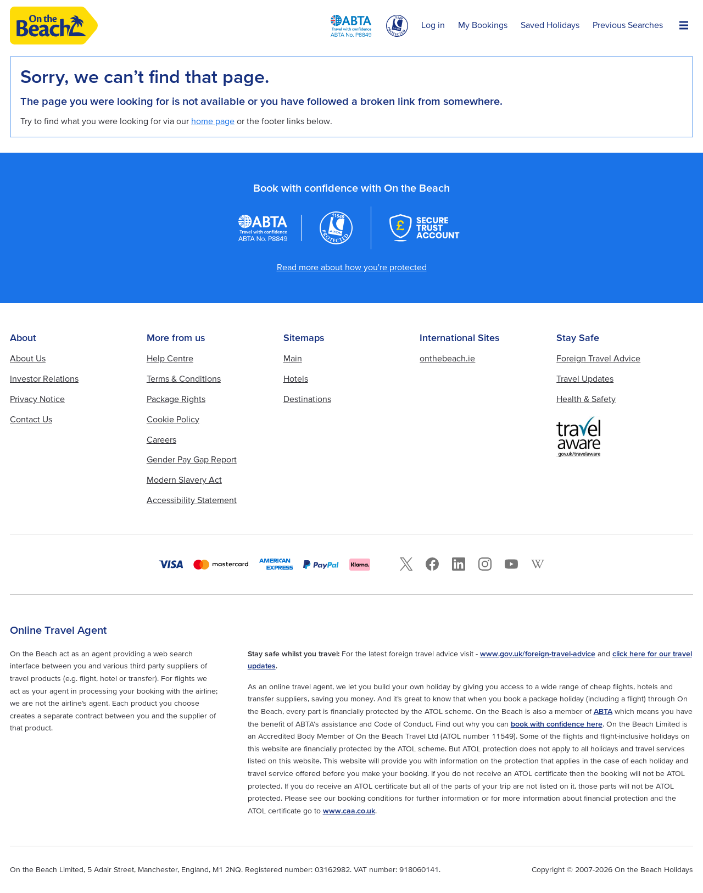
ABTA (603, 711)
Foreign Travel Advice (598, 358)
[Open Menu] (683, 26)
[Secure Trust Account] (424, 228)
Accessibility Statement (192, 500)
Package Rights (176, 399)
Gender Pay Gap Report (192, 459)
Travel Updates (584, 378)
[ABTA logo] (351, 26)
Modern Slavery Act (184, 479)
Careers (161, 439)
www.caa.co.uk (349, 810)
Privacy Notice (37, 399)
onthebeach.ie (447, 358)
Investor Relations (44, 378)
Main (292, 358)
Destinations (307, 399)
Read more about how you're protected (352, 267)
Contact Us (31, 419)
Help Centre (170, 358)
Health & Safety (586, 399)
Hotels (295, 378)
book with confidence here (556, 723)
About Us (28, 358)
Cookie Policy (173, 419)
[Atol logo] (336, 227)
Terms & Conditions (184, 378)
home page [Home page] (213, 121)
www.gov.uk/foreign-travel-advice (537, 653)
